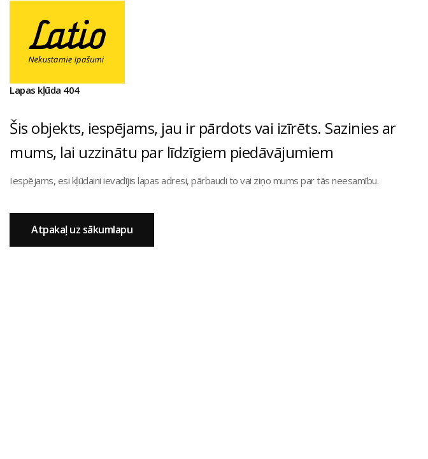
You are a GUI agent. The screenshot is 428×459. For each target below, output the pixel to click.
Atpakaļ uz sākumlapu (81, 229)
